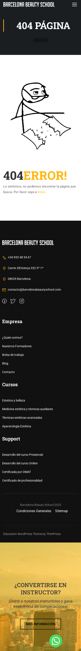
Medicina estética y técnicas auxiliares (27, 517)
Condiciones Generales (33, 619)
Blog (5, 472)
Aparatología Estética (16, 534)
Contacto (8, 480)
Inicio (42, 192)
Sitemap (61, 619)
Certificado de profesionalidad (22, 589)
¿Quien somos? (12, 446)
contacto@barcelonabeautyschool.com (31, 398)
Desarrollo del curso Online (20, 572)
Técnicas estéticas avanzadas (22, 526)
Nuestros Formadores (17, 454)
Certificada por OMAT (16, 580)
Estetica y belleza (13, 509)
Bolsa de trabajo (13, 463)
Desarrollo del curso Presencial (22, 563)
